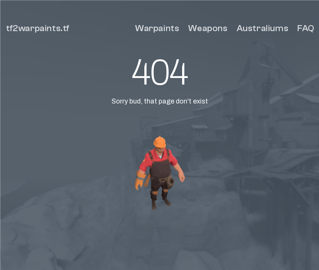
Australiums (263, 28)
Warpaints (157, 28)
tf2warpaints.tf (38, 28)
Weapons (207, 28)
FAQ (306, 28)
